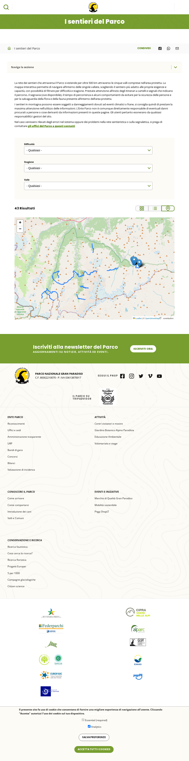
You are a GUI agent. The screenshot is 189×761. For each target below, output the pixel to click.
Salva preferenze (94, 737)
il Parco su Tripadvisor (107, 396)
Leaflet (137, 318)
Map (167, 208)
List (154, 208)
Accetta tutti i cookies (94, 749)
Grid (141, 208)
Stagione (29, 161)
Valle (27, 179)
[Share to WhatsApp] (168, 48)
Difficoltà (29, 144)
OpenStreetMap (154, 318)
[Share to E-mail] (177, 48)
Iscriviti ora (143, 349)
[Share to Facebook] (160, 48)
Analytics (96, 726)
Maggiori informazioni (98, 713)
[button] (139, 263)
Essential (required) (96, 720)
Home (10, 48)
